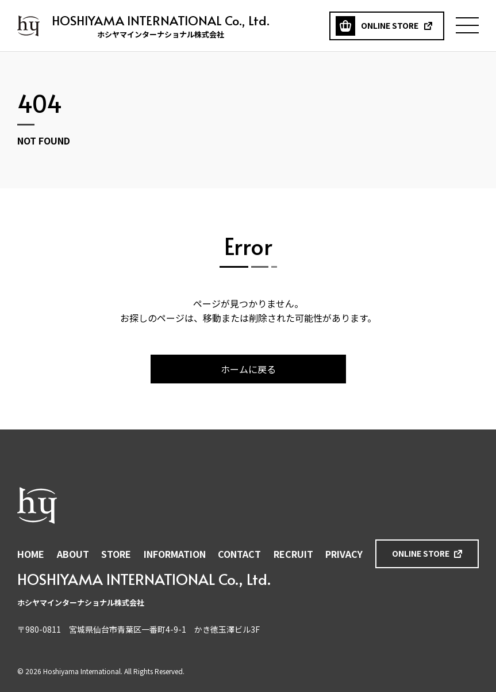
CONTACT (239, 554)
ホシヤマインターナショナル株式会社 (28, 26)
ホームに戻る (248, 369)
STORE (116, 554)
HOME (30, 554)
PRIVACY (344, 554)
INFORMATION (175, 554)
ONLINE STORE (420, 553)
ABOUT (73, 554)
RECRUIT (293, 554)
